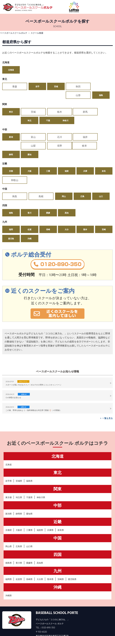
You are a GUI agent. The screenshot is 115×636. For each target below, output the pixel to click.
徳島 (11, 196)
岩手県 (8, 464)
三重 (48, 154)
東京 (11, 103)
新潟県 (8, 497)
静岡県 (19, 497)
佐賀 (29, 213)
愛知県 (29, 497)
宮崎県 (61, 563)
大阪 (29, 154)
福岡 (11, 213)
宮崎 (104, 213)
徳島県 (8, 546)
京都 (11, 154)
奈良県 (61, 514)
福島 (104, 86)
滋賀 (67, 154)
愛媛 (48, 196)
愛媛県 (29, 546)
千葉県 (29, 481)
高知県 (40, 546)
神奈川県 (41, 481)
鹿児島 (11, 222)
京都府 (8, 514)
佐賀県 (19, 563)
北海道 (11, 70)
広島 (67, 180)
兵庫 (85, 154)
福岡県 (8, 563)
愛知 (48, 138)
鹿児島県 (72, 563)
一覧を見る (107, 402)
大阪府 (19, 514)
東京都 (8, 481)
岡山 (48, 180)
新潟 (11, 129)
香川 (29, 196)
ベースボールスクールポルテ (13, 33)
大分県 (40, 563)
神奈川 (11, 112)
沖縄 (29, 222)
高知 (67, 196)
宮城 (48, 86)
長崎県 (29, 563)
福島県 (29, 464)
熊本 (85, 213)
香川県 (19, 546)
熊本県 (50, 563)
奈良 (104, 154)
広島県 (19, 530)
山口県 (29, 530)
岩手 (29, 86)
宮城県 (19, 464)
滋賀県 (40, 514)
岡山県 (8, 530)
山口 (85, 180)
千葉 (104, 103)
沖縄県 (8, 579)
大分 (67, 213)
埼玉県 (19, 481)
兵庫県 (50, 514)
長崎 (48, 213)
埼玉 (85, 103)
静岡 (29, 138)
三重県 (29, 514)
